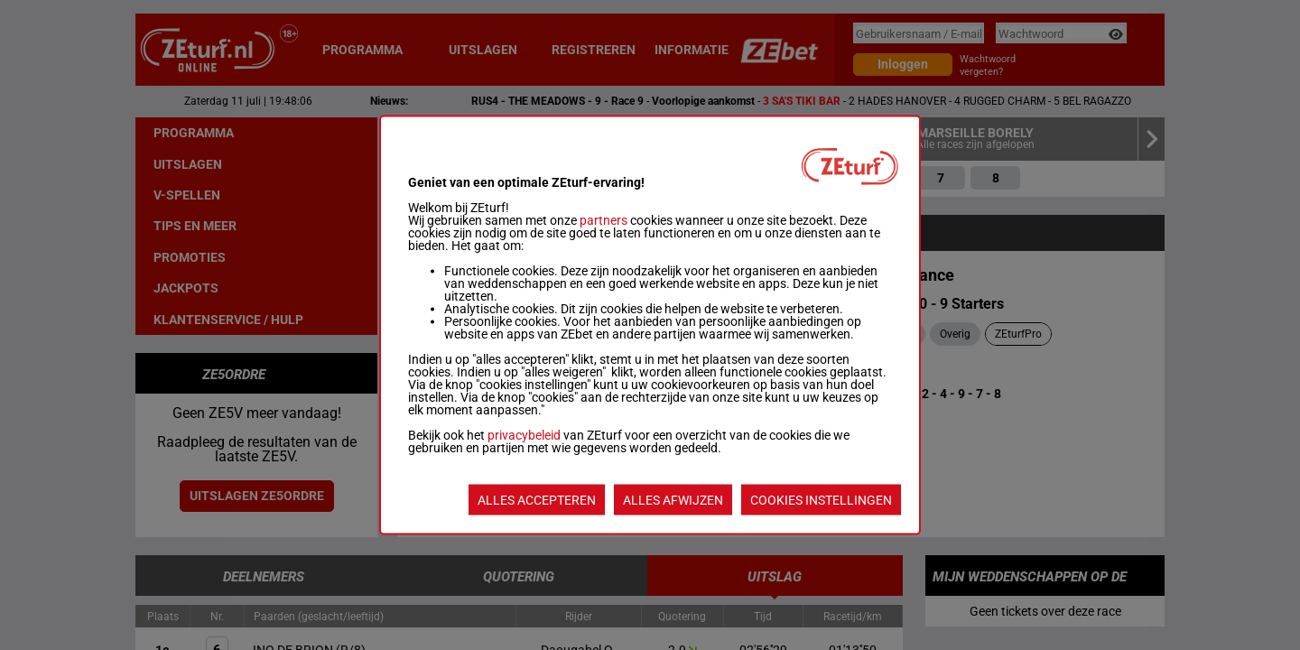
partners (603, 220)
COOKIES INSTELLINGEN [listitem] (821, 500)
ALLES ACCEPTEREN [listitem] (537, 500)
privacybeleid (524, 435)
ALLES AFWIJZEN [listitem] (673, 500)
